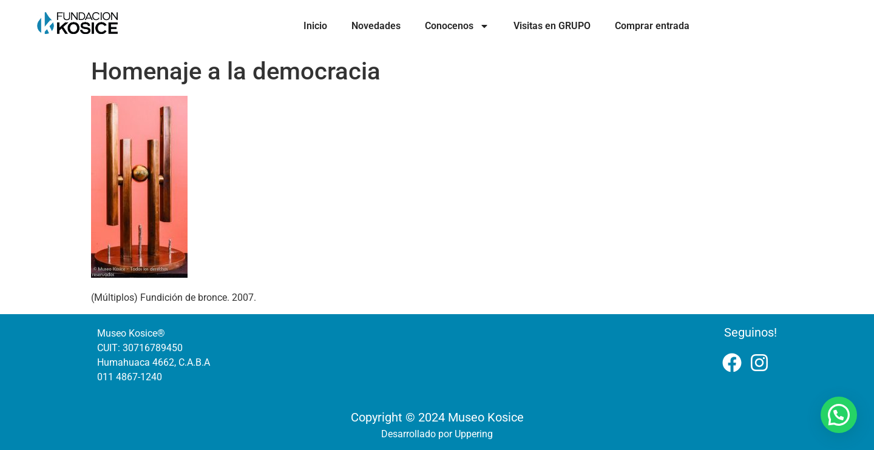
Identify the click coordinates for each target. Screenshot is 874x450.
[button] (839, 415)
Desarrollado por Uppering (437, 434)
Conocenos (457, 26)
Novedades (376, 26)
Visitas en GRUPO (552, 26)
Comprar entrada (652, 26)
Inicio (315, 26)
